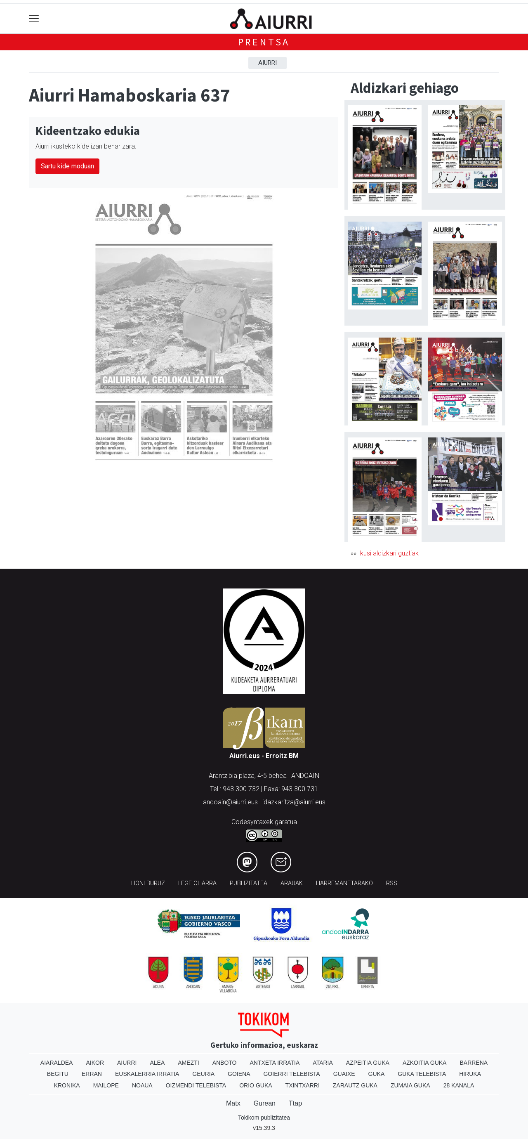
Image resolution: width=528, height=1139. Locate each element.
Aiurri (267, 62)
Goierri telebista (291, 1073)
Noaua (142, 1085)
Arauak (291, 883)
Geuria (203, 1073)
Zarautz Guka (355, 1085)
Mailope (106, 1085)
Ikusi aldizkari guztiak (388, 553)
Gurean (265, 1103)
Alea (157, 1062)
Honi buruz (148, 883)
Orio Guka (255, 1085)
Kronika (67, 1085)
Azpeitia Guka (367, 1062)
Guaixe (344, 1073)
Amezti (188, 1062)
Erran (92, 1073)
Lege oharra (197, 883)
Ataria (323, 1062)
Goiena (239, 1073)
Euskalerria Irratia (147, 1073)
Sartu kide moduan (67, 166)
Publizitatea (248, 883)
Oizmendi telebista (196, 1085)
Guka (376, 1073)
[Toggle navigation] (34, 19)
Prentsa (264, 41)
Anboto (224, 1062)
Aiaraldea (56, 1062)
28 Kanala (458, 1085)
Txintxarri (302, 1085)
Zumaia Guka (410, 1085)
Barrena (474, 1062)
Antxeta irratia (275, 1062)
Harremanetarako (344, 883)
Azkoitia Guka (425, 1062)
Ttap (295, 1103)
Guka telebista (422, 1073)
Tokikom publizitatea (264, 1117)
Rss (391, 883)
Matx (233, 1103)
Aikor (95, 1062)
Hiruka (470, 1073)
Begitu (57, 1073)
